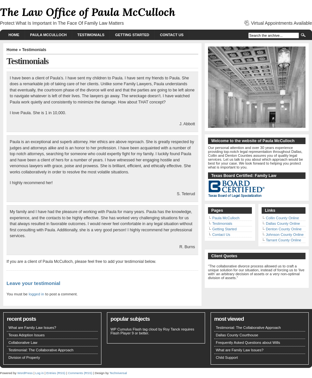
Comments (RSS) (80, 373)
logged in (36, 294)
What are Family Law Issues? (32, 328)
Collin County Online (282, 218)
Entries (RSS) (55, 373)
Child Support (227, 357)
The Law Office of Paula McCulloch (87, 12)
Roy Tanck (171, 329)
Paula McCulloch (48, 35)
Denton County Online (284, 229)
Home (14, 35)
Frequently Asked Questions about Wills (248, 342)
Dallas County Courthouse (237, 335)
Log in (39, 373)
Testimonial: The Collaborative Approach (40, 350)
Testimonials (90, 35)
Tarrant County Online (283, 240)
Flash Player (120, 333)
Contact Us (172, 35)
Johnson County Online (285, 234)
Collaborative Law (22, 342)
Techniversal (118, 373)
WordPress (24, 373)
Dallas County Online (283, 223)
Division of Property (24, 357)
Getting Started (132, 35)
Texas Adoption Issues (26, 335)
